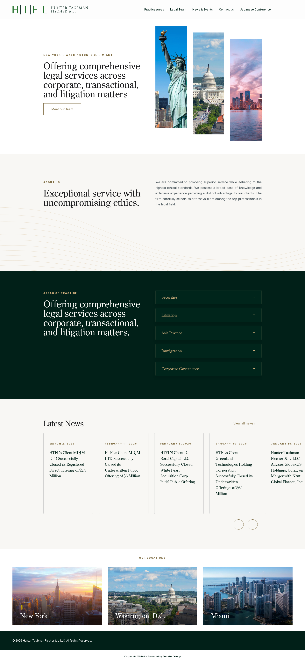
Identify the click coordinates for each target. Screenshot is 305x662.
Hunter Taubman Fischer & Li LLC (44, 640)
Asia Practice (171, 333)
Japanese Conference (255, 9)
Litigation (169, 315)
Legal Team (178, 9)
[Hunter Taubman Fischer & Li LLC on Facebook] (283, 7)
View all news (243, 423)
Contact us (226, 9)
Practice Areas (154, 9)
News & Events (202, 9)
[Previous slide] (239, 524)
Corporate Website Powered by (152, 656)
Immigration (171, 350)
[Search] (277, 7)
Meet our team (62, 109)
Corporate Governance (180, 368)
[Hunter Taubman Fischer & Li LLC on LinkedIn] (289, 7)
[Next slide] (253, 524)
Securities (169, 297)
